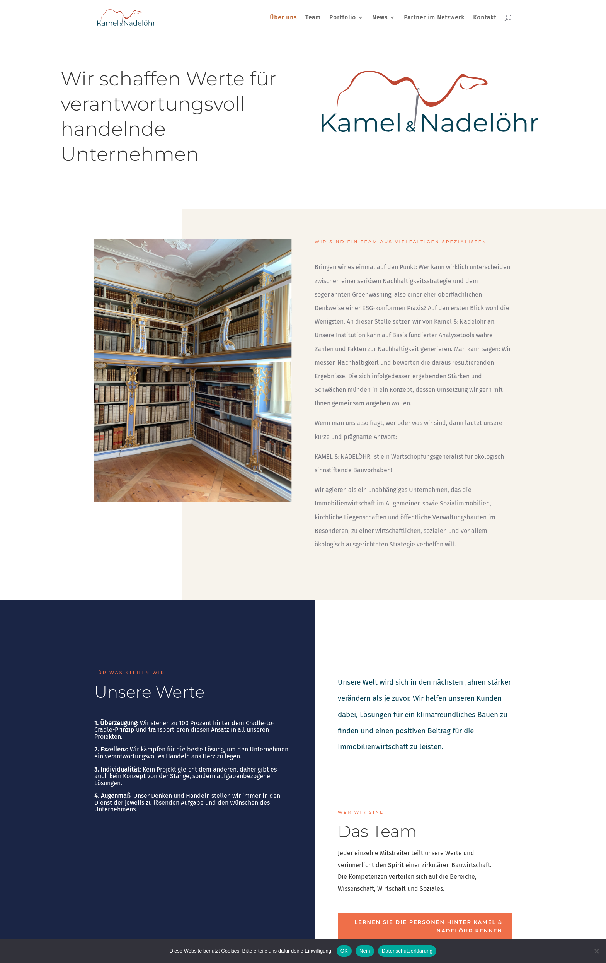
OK (344, 951)
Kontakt (484, 18)
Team (313, 18)
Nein (364, 951)
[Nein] (596, 951)
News (380, 18)
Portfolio (342, 18)
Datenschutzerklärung (407, 951)
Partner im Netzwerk (434, 18)
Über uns (283, 18)
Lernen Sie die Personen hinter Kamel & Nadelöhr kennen (428, 926)
